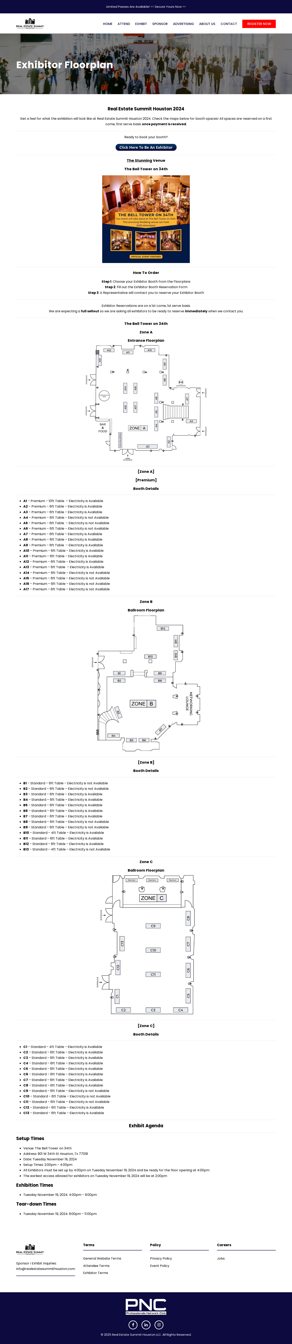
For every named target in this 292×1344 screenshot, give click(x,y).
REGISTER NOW (259, 24)
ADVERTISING (183, 24)
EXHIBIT (141, 24)
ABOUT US (207, 24)
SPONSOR (160, 24)
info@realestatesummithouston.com (45, 1268)
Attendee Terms (96, 1265)
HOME (107, 24)
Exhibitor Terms (95, 1273)
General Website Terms (102, 1258)
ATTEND (124, 24)
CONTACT (229, 24)
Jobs (221, 1258)
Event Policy (159, 1265)
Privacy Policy (161, 1258)
